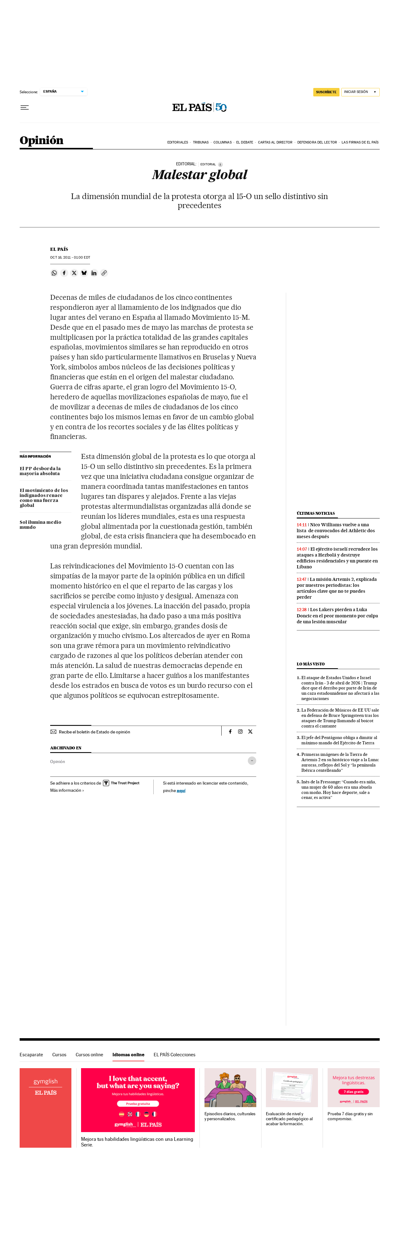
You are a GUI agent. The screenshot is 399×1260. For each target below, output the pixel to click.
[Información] (220, 164)
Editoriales (177, 142)
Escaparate (31, 1054)
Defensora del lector (317, 142)
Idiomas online (128, 1054)
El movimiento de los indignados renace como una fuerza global (44, 498)
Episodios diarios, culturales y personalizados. (230, 1116)
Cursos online (89, 1054)
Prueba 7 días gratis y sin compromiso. (350, 1116)
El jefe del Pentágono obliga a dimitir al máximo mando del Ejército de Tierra (339, 740)
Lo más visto (311, 664)
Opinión (42, 141)
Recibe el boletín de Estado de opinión (94, 731)
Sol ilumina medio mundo (40, 525)
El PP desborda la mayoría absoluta (40, 471)
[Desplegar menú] (25, 108)
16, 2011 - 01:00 (70, 257)
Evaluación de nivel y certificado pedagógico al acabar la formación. (289, 1119)
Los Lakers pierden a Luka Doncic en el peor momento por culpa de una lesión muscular (337, 615)
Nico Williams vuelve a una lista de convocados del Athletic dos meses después (336, 530)
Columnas (223, 142)
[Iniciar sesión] (360, 92)
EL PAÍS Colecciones (174, 1054)
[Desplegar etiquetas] (252, 760)
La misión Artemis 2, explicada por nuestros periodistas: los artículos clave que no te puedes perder (337, 588)
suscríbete (326, 92)
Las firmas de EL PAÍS (360, 142)
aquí (181, 790)
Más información (67, 790)
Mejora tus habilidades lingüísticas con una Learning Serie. (137, 1142)
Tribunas (201, 142)
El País (59, 249)
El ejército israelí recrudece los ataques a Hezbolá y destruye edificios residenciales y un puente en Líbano (337, 558)
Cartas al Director (275, 142)
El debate (244, 142)
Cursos (59, 1054)
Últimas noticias (316, 513)
